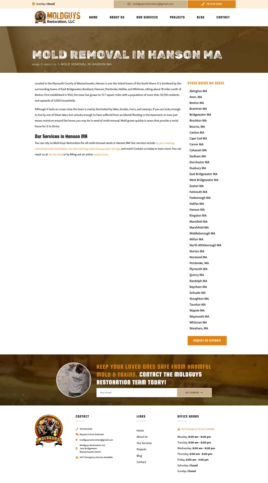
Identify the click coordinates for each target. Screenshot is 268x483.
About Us (117, 17)
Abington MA (197, 91)
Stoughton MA (198, 286)
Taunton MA (196, 291)
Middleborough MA (201, 225)
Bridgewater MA (199, 113)
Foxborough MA (199, 191)
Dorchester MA (198, 158)
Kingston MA (197, 208)
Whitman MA (197, 308)
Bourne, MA (196, 124)
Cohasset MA (197, 146)
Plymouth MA (197, 258)
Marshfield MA (198, 219)
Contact (223, 17)
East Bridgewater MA (202, 169)
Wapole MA (196, 297)
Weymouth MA (198, 303)
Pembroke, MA (198, 252)
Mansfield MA (197, 213)
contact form (112, 154)
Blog (201, 17)
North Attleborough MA (203, 236)
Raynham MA (197, 275)
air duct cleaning (166, 143)
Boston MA (196, 102)
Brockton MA (197, 119)
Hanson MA (196, 202)
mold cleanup (102, 148)
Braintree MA (197, 107)
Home (93, 17)
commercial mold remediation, (53, 148)
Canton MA (196, 130)
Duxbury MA (197, 163)
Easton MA (195, 180)
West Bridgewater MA (202, 174)
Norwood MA (197, 247)
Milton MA (195, 230)
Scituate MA (196, 280)
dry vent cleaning (82, 148)
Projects (177, 17)
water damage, (120, 148)
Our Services (147, 17)
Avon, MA (195, 96)
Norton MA (196, 241)
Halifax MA (195, 197)
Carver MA (195, 141)
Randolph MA (197, 269)
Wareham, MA (197, 314)
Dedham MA (197, 152)
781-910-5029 (66, 154)
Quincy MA (196, 264)
